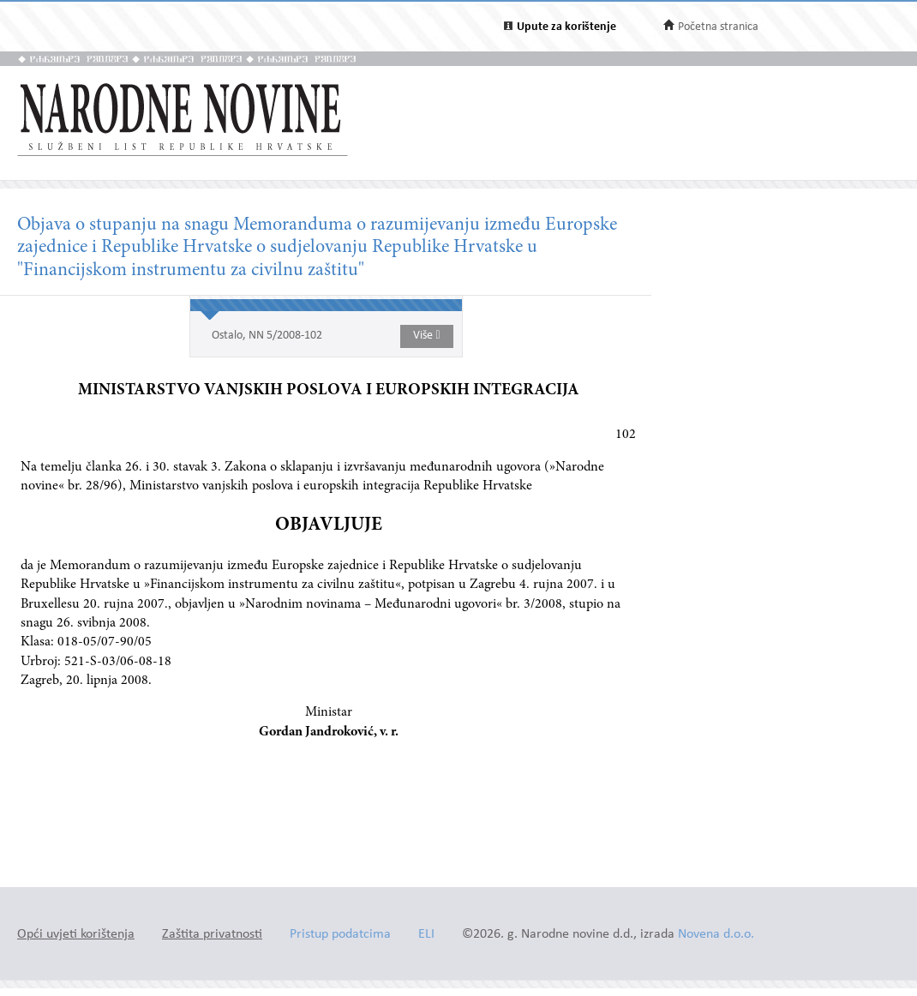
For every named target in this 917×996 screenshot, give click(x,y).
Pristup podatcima (340, 934)
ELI (426, 934)
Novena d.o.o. (716, 934)
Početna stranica (718, 27)
